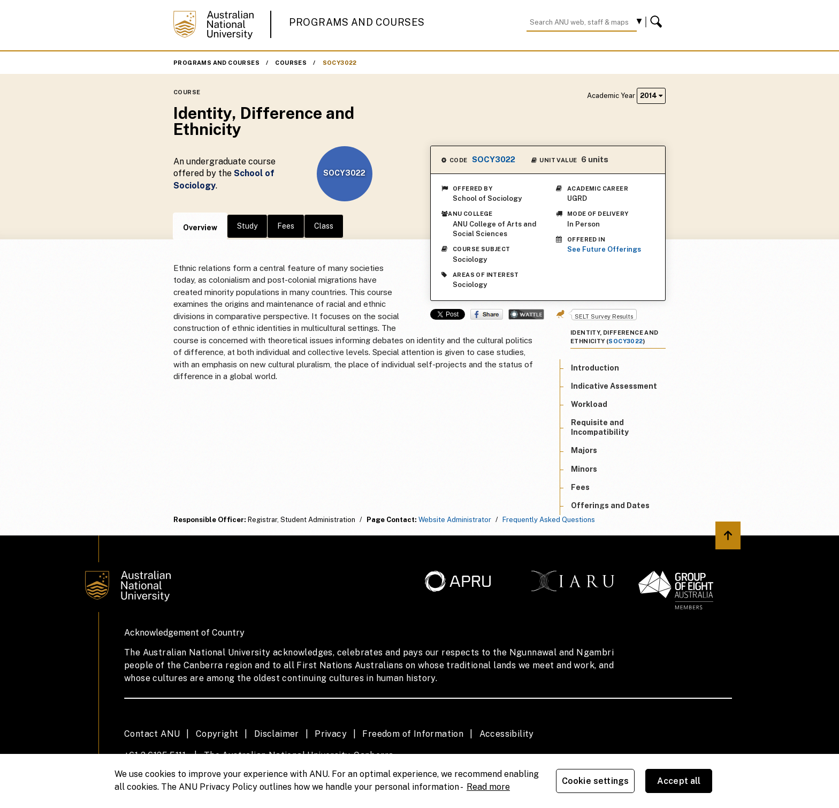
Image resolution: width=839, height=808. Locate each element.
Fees (285, 226)
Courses (291, 62)
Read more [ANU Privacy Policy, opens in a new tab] (488, 787)
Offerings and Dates (610, 505)
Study (247, 226)
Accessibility (506, 734)
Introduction (595, 368)
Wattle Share (526, 314)
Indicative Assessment (614, 386)
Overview (200, 227)
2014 (651, 96)
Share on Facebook (486, 314)
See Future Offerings (604, 249)
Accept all (679, 781)
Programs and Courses (357, 22)
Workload (589, 404)
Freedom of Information (412, 734)
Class (323, 226)
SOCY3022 (340, 62)
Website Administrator (454, 520)
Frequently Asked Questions (548, 520)
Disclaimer (276, 734)
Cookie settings (595, 781)
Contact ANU (152, 734)
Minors (584, 469)
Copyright (217, 734)
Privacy (331, 734)
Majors (584, 450)
